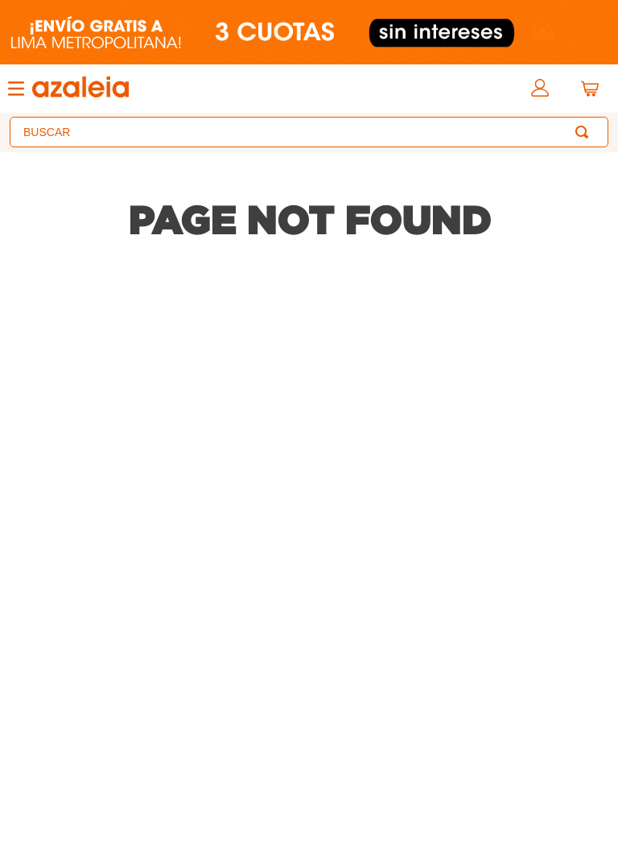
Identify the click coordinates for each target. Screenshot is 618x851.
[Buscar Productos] (585, 132)
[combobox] (309, 132)
